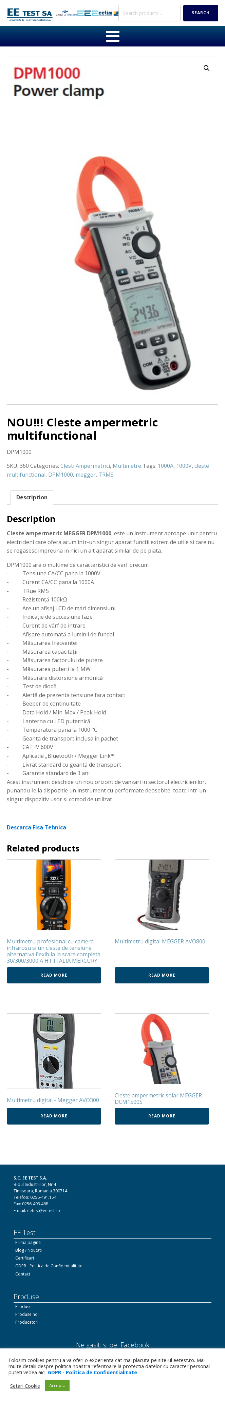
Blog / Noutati (28, 1250)
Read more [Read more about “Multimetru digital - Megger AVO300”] (54, 1116)
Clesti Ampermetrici (85, 465)
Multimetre (127, 465)
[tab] (32, 497)
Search (201, 13)
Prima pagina (28, 1242)
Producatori (26, 1322)
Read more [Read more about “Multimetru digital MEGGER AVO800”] (161, 975)
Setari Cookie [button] (25, 1386)
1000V (184, 465)
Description (32, 497)
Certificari (24, 1258)
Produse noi (27, 1314)
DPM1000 (60, 474)
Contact (22, 1274)
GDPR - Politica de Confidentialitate (48, 1266)
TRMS (106, 474)
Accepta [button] (57, 1385)
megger (86, 474)
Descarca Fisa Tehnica (36, 827)
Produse (23, 1306)
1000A (165, 465)
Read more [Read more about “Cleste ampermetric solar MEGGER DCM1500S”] (161, 1116)
